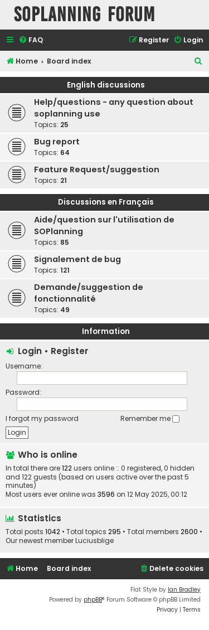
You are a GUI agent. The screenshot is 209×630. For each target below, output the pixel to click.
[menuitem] (30, 40)
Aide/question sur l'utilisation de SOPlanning (104, 225)
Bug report (57, 141)
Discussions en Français (106, 202)
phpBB (93, 599)
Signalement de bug (77, 259)
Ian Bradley (184, 589)
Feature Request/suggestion (96, 169)
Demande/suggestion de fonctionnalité (88, 293)
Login (30, 351)
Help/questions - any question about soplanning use (113, 107)
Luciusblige (94, 540)
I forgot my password (42, 418)
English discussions (106, 85)
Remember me (149, 418)
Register (70, 351)
